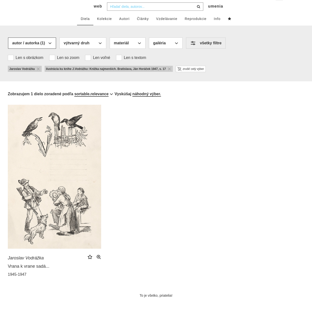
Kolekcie (104, 28)
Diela (85, 28)
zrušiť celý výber (190, 79)
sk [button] (280, 7)
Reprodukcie (196, 28)
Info (217, 28)
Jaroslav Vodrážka (26, 267)
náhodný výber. (146, 104)
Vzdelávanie (166, 28)
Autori (124, 28)
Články (143, 28)
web (98, 16)
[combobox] (155, 16)
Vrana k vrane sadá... (28, 276)
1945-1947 (17, 284)
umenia (215, 16)
